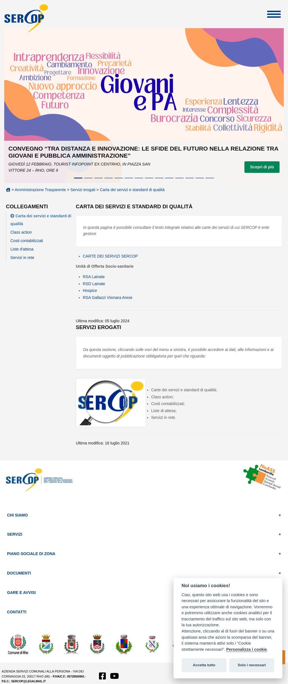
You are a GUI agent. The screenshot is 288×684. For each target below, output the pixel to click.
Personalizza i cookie (246, 649)
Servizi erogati (82, 189)
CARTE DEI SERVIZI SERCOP (110, 256)
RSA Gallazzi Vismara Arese (107, 297)
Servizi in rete (22, 257)
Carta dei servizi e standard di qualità (132, 189)
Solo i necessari (252, 665)
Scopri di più (262, 167)
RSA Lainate (94, 276)
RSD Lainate (94, 283)
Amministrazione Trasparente (40, 189)
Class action (21, 232)
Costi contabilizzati (26, 240)
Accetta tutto (204, 665)
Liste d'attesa (21, 249)
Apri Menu (274, 14)
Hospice (90, 290)
